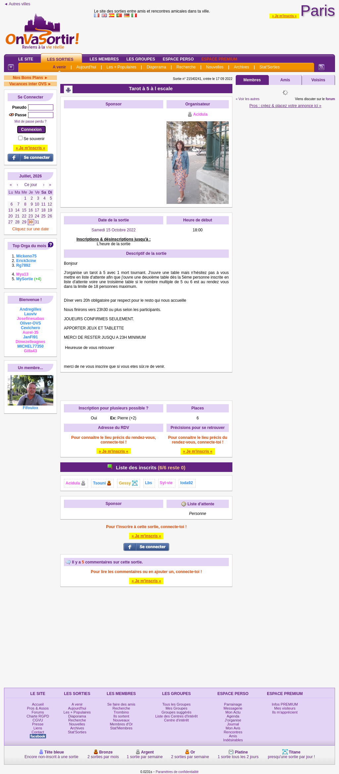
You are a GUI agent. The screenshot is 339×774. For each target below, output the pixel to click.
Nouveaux (121, 720)
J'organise (233, 720)
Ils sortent (121, 716)
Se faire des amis (121, 704)
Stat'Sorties (270, 67)
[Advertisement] (113, 153)
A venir (59, 67)
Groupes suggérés (177, 712)
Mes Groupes (176, 708)
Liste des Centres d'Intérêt (176, 716)
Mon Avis (233, 728)
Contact (37, 732)
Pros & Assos (37, 708)
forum (330, 99)
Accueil (37, 704)
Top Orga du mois (29, 246)
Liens (37, 728)
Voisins (318, 80)
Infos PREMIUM (285, 704)
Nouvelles (214, 67)
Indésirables (233, 740)
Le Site (25, 59)
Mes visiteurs (284, 708)
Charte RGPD (37, 716)
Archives (241, 67)
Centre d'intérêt (176, 720)
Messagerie (232, 708)
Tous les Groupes (176, 704)
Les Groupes (140, 59)
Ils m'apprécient (285, 712)
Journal (233, 724)
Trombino (121, 712)
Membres (252, 80)
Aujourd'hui (86, 67)
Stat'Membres (121, 728)
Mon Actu (233, 712)
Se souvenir (34, 138)
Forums (38, 712)
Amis (285, 80)
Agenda (233, 716)
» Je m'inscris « (284, 16)
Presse (37, 724)
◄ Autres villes (17, 4)
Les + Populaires (121, 67)
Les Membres (104, 59)
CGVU (37, 720)
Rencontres (233, 732)
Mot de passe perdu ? (31, 121)
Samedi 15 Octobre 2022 (113, 230)
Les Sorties (60, 59)
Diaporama (156, 67)
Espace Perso (178, 59)
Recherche (186, 67)
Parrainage (233, 704)
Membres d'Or (121, 724)
